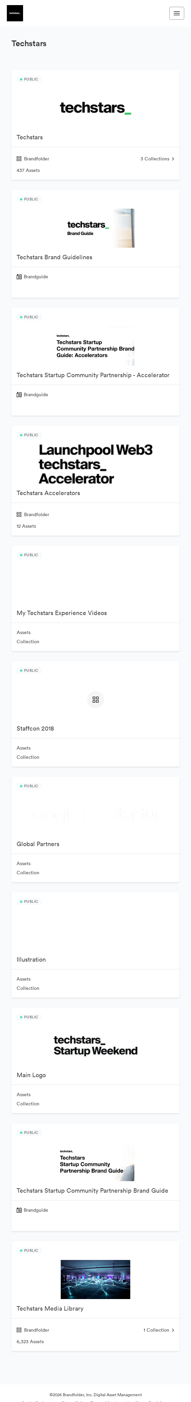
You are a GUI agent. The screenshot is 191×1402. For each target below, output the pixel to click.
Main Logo (31, 1075)
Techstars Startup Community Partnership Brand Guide (92, 1190)
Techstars (30, 137)
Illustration (31, 959)
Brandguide (36, 277)
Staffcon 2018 (35, 728)
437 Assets (28, 170)
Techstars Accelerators (48, 493)
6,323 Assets (30, 1341)
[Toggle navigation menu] (176, 13)
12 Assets (26, 526)
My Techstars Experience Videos (62, 613)
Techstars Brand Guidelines (54, 257)
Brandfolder (33, 159)
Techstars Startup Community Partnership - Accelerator (93, 375)
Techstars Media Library (50, 1308)
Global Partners (38, 844)
